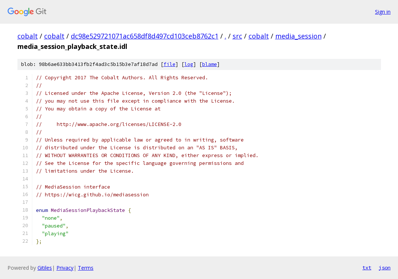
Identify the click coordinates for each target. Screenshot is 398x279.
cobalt (27, 35)
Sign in (383, 11)
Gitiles (44, 267)
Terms (85, 267)
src (237, 35)
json (385, 267)
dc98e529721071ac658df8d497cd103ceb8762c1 (144, 35)
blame (209, 64)
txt (366, 267)
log (188, 64)
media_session (298, 35)
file (169, 64)
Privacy (64, 267)
